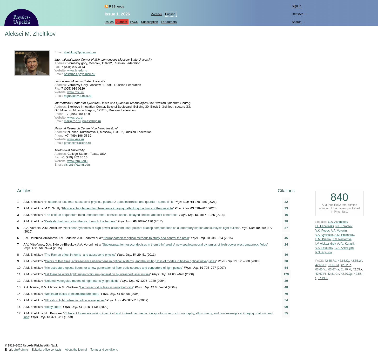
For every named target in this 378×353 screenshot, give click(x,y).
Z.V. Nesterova (341, 239)
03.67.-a (333, 269)
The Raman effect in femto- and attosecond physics (80, 254)
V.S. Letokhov (324, 248)
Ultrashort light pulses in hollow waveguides (75, 300)
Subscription (149, 22)
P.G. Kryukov (323, 252)
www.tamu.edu (77, 161)
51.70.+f (346, 269)
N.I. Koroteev (343, 226)
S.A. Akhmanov (338, 222)
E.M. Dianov (323, 239)
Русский (156, 14)
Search (297, 22)
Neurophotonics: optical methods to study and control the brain (146, 238)
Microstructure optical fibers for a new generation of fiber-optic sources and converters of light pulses (113, 267)
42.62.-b (346, 265)
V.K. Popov (322, 230)
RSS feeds (116, 6)
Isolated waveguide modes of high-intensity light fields (81, 280)
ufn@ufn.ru (21, 349)
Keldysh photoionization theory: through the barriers (80, 221)
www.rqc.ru (74, 117)
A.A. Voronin (339, 230)
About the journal (76, 349)
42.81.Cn (333, 273)
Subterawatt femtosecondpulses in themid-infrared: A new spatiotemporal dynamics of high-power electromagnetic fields (185, 244)
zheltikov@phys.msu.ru (80, 52)
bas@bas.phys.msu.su (79, 74)
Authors (121, 22)
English (170, 14)
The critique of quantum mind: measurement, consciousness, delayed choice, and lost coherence (111, 215)
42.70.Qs (346, 273)
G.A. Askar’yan (344, 248)
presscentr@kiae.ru (77, 143)
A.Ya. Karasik (346, 243)
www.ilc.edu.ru (77, 70)
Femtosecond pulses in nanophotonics (106, 287)
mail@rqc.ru (72, 121)
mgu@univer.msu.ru (78, 96)
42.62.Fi (320, 273)
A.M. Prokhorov (344, 235)
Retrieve (297, 14)
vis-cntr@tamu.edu (77, 164)
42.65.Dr (320, 265)
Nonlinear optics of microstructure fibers (72, 294)
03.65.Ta (333, 265)
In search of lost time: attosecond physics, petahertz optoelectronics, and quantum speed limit (109, 202)
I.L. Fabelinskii (324, 226)
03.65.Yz (321, 269)
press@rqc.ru (91, 121)
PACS (134, 22)
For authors (169, 22)
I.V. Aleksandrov (325, 243)
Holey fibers (53, 307)
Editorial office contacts (46, 349)
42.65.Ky (343, 260)
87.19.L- (323, 278)
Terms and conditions (104, 349)
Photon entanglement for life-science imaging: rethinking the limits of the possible (117, 208)
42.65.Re (330, 260)
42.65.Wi (356, 260)
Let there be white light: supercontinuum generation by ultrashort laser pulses (97, 274)
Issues (109, 22)
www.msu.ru (75, 92)
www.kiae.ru (75, 139)
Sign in (296, 6)
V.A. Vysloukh (324, 235)
